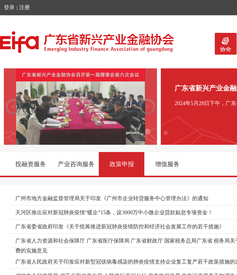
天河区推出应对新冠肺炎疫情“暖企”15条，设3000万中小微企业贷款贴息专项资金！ (114, 212)
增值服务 (167, 164)
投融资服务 (30, 164)
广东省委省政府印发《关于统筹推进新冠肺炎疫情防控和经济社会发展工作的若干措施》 (119, 227)
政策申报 (122, 164)
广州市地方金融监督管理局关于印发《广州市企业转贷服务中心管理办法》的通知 (111, 198)
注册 (24, 7)
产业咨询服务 (76, 164)
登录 (9, 7)
